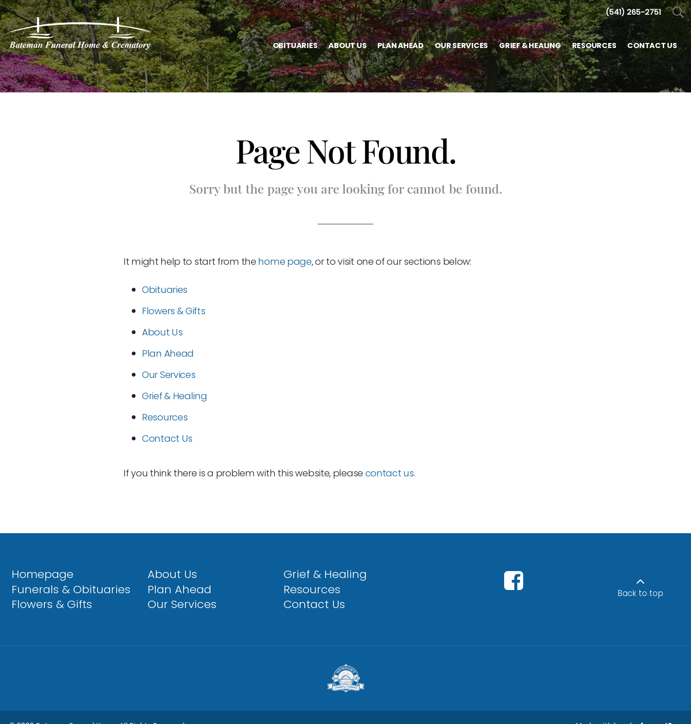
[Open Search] (678, 12)
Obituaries (164, 289)
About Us (162, 332)
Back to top (640, 593)
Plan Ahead (168, 353)
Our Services (168, 374)
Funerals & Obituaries (71, 589)
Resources (164, 417)
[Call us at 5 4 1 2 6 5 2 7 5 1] (633, 12)
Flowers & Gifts (173, 310)
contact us (389, 473)
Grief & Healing (174, 395)
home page (284, 261)
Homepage (43, 574)
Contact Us (167, 438)
